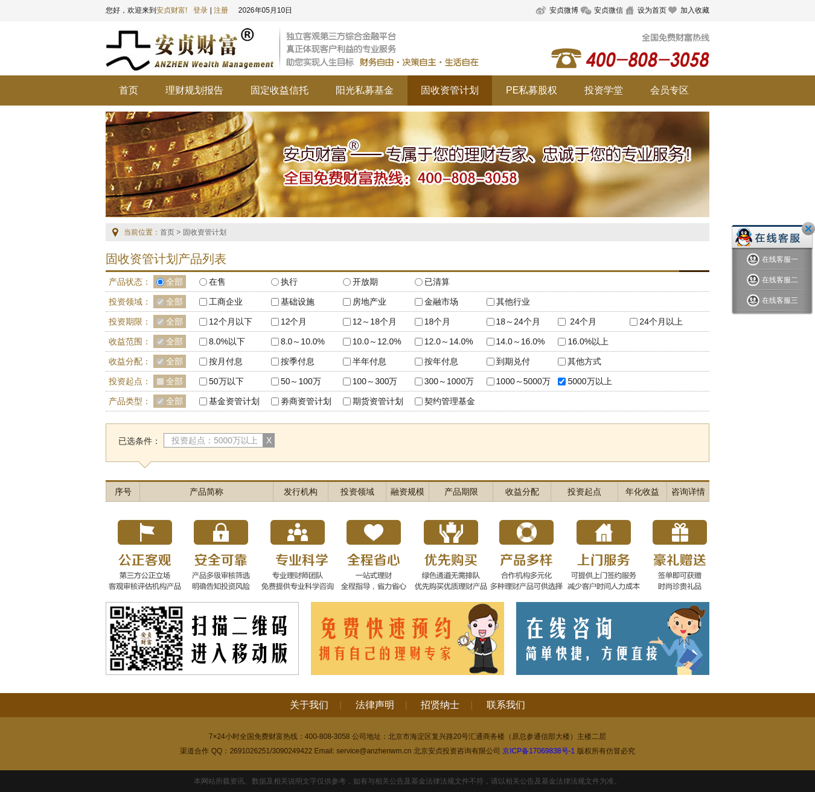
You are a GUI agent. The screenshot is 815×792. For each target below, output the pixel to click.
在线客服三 (772, 300)
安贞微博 (563, 10)
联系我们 (506, 705)
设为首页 (652, 10)
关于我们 (309, 705)
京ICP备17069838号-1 (538, 751)
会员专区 (669, 90)
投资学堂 (603, 90)
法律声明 (375, 705)
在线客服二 (772, 280)
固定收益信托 (279, 90)
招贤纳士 (440, 705)
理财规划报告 (194, 90)
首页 (128, 90)
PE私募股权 (531, 90)
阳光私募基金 (365, 90)
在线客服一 (772, 259)
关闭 (808, 228)
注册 (221, 10)
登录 (200, 10)
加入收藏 (694, 10)
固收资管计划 (450, 90)
